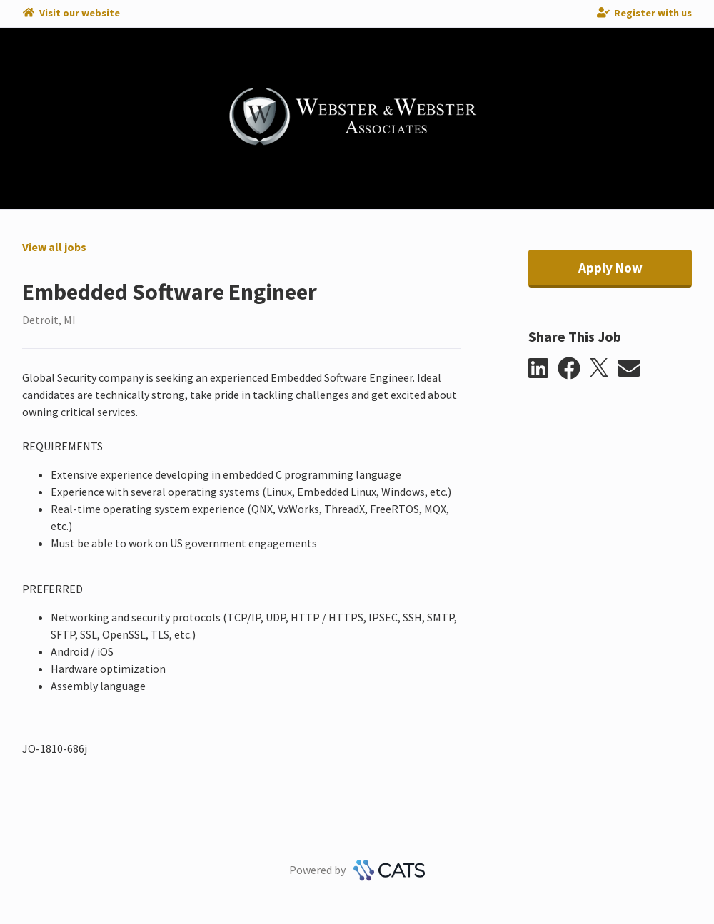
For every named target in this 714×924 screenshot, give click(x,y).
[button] (543, 369)
